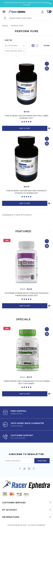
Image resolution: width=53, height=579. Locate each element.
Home (5, 25)
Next (49, 231)
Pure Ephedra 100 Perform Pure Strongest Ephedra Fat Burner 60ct (26, 191)
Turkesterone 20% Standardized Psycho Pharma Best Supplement (27, 391)
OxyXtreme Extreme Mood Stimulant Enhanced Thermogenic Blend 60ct (26, 294)
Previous (46, 231)
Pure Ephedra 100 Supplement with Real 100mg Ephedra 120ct (26, 116)
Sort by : (9, 40)
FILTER (46, 46)
